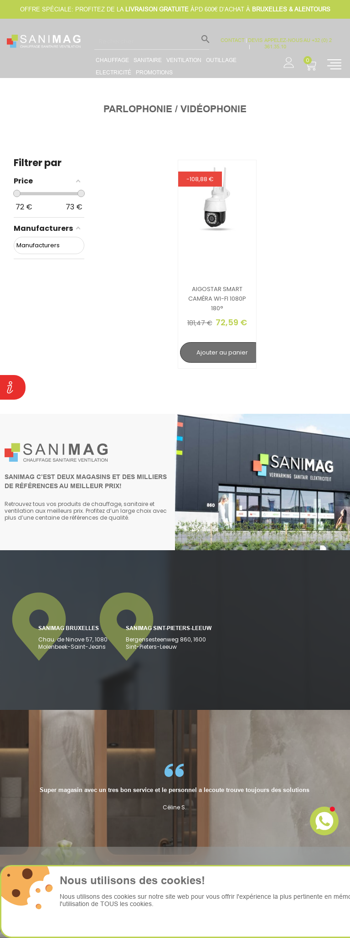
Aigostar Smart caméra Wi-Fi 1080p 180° (217, 299)
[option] (58, 787)
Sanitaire (148, 60)
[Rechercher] (151, 41)
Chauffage (112, 60)
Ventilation (183, 60)
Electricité (113, 72)
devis (255, 40)
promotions (154, 72)
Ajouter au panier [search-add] (222, 352)
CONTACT (233, 40)
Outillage (221, 60)
